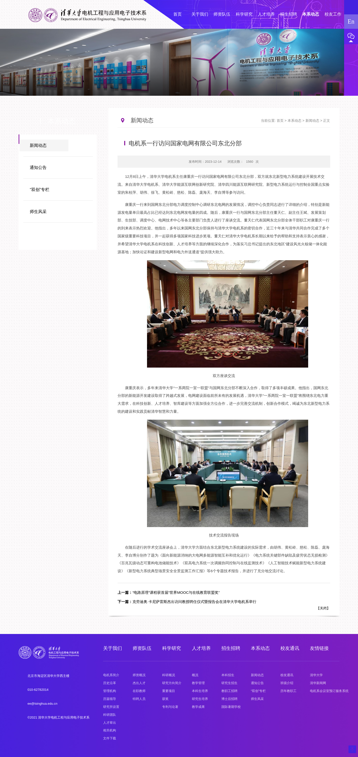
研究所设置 (111, 707)
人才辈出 (109, 723)
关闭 (323, 608)
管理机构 (109, 691)
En (351, 21)
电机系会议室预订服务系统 (329, 691)
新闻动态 (38, 145)
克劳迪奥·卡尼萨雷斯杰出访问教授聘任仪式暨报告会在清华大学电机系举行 (187, 601)
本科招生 (227, 675)
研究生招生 (229, 683)
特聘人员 (139, 699)
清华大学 (316, 675)
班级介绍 (286, 683)
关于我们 (112, 648)
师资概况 (139, 675)
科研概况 (168, 675)
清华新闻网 (318, 683)
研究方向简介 (171, 683)
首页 (280, 121)
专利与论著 (170, 707)
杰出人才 (139, 683)
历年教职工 (288, 691)
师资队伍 (142, 648)
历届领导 (109, 699)
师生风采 (38, 211)
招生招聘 (230, 648)
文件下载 (109, 738)
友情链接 (319, 648)
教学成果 (198, 707)
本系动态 (294, 121)
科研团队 (109, 715)
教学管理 (198, 683)
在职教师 (139, 691)
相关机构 (109, 730)
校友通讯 (289, 648)
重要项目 (168, 691)
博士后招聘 (229, 699)
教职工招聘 (229, 691)
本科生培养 (200, 691)
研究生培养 (200, 699)
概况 (195, 675)
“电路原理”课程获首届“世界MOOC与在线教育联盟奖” (169, 592)
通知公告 (38, 167)
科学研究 (171, 648)
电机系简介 (111, 675)
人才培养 (201, 648)
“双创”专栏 (39, 189)
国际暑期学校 (231, 707)
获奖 (165, 699)
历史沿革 (109, 683)
